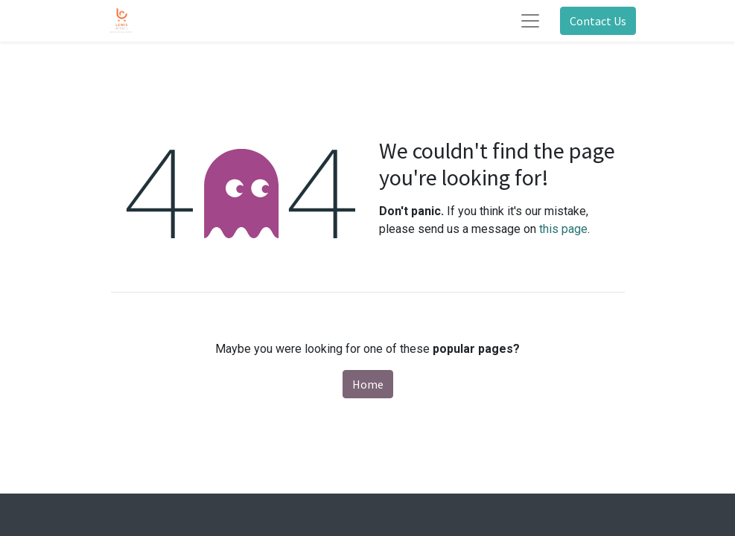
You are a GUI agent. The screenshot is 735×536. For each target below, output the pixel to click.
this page (563, 229)
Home (368, 384)
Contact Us (598, 20)
